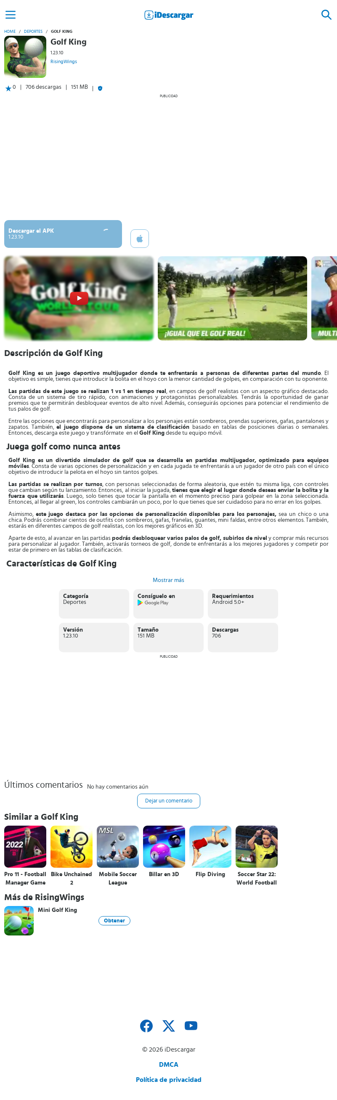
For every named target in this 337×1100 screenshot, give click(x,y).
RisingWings (63, 61)
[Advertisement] (168, 157)
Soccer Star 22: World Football (256, 878)
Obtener (114, 921)
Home (10, 31)
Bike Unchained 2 (71, 878)
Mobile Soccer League (118, 878)
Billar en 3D (164, 874)
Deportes (33, 31)
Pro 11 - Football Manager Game (25, 878)
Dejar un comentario (168, 801)
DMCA (168, 1064)
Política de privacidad (169, 1079)
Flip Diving (210, 874)
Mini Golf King (57, 910)
